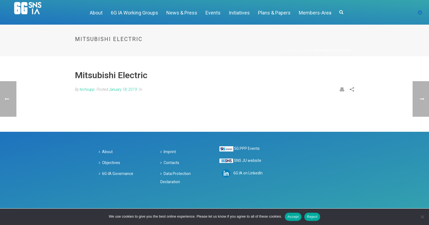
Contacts (169, 162)
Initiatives (239, 13)
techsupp (87, 89)
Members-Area (315, 13)
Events (213, 13)
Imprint (168, 152)
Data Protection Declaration (175, 177)
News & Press (181, 13)
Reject (312, 217)
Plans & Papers (274, 13)
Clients (305, 50)
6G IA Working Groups (134, 13)
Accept (293, 217)
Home (291, 50)
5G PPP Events (247, 148)
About (96, 13)
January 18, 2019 (123, 89)
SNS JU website (247, 160)
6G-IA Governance (116, 173)
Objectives (109, 162)
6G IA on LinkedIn (248, 173)
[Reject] (422, 217)
